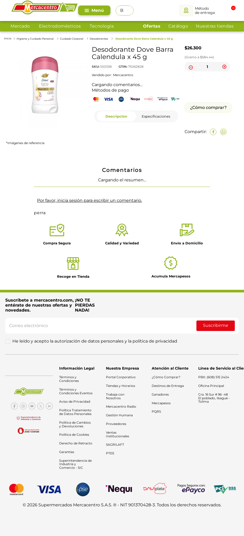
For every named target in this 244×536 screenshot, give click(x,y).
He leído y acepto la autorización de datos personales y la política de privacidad (94, 341)
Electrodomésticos (60, 26)
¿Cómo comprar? (208, 107)
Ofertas (152, 26)
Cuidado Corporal (71, 38)
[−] (190, 66)
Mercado (20, 26)
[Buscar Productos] (128, 10)
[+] (224, 66)
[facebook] (213, 132)
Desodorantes (99, 38)
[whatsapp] (223, 132)
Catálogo (178, 26)
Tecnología (102, 26)
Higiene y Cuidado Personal (35, 38)
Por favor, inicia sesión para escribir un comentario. (89, 200)
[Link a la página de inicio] (8, 38)
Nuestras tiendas (214, 26)
